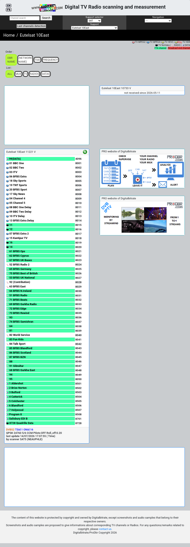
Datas (46, 73)
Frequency (50, 59)
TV (25, 73)
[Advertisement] (46, 115)
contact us (105, 529)
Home (9, 35)
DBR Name (11, 59)
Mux (18, 73)
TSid (37, 59)
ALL (9, 73)
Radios (34, 73)
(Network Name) (25, 59)
